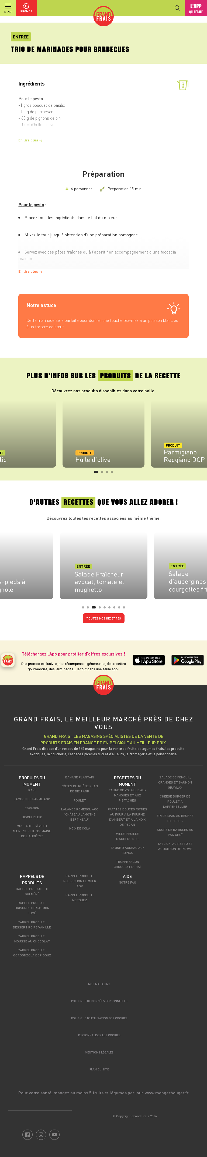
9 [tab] (125, 609)
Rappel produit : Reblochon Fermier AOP (79, 881)
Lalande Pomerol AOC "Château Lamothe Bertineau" (79, 814)
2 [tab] (103, 473)
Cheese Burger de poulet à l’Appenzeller (175, 801)
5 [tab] (106, 609)
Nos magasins (99, 984)
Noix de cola (79, 828)
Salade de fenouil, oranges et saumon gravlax (175, 782)
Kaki (32, 790)
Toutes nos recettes (103, 618)
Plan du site (99, 1069)
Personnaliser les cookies (99, 1035)
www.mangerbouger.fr (167, 1092)
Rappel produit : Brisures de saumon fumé (32, 907)
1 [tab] (96, 473)
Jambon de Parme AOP (32, 799)
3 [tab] (108, 473)
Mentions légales (99, 1052)
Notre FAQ (127, 882)
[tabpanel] (103, 434)
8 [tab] (120, 609)
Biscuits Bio (32, 817)
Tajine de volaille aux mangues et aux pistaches (127, 795)
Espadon (32, 808)
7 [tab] (116, 609)
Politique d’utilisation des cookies (99, 1018)
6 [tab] (111, 609)
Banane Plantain (79, 777)
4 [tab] (113, 473)
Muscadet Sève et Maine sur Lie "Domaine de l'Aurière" (32, 831)
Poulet (80, 800)
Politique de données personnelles (99, 1001)
